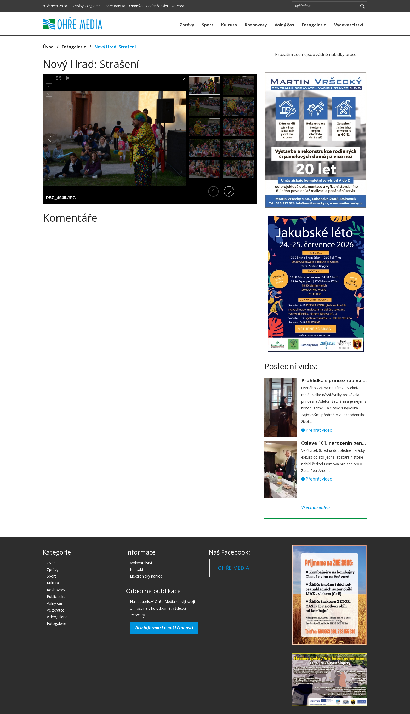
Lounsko (136, 5)
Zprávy (187, 25)
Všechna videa (315, 507)
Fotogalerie (314, 25)
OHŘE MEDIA (233, 567)
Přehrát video (316, 430)
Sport (207, 25)
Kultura (229, 25)
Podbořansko (157, 5)
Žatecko (178, 5)
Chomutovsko (114, 5)
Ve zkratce (55, 610)
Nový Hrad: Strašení (115, 47)
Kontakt (136, 569)
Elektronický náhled (146, 576)
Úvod (48, 47)
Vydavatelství (348, 25)
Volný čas (284, 25)
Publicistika (56, 596)
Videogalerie (57, 616)
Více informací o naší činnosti (163, 628)
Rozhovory (256, 25)
